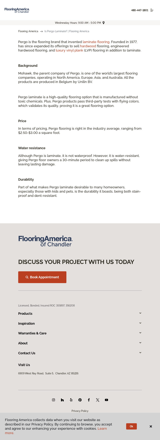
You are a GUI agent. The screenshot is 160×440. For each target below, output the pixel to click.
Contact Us (80, 353)
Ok (131, 426)
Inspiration (80, 323)
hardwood (88, 46)
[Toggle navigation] (152, 10)
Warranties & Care (80, 333)
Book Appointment (42, 277)
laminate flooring (96, 42)
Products (80, 313)
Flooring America (28, 31)
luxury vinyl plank (69, 50)
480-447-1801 (139, 10)
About (80, 343)
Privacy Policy (80, 410)
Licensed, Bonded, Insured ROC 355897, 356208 (46, 305)
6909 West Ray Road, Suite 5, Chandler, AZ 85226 (48, 373)
